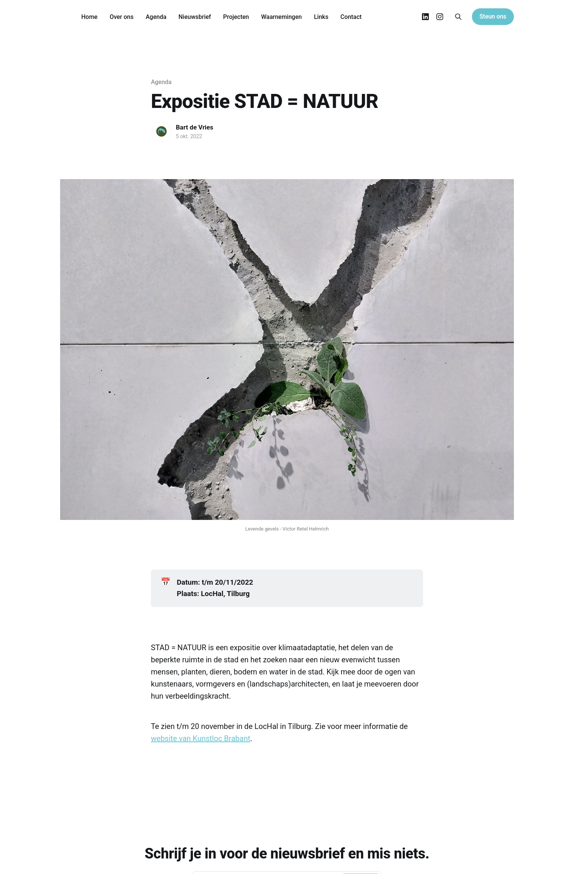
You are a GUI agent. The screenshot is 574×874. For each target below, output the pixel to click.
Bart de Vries (194, 127)
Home (89, 16)
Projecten (236, 16)
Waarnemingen (281, 16)
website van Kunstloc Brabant (200, 738)
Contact (350, 16)
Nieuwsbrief (194, 16)
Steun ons (492, 16)
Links (321, 16)
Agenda (156, 16)
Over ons (121, 16)
